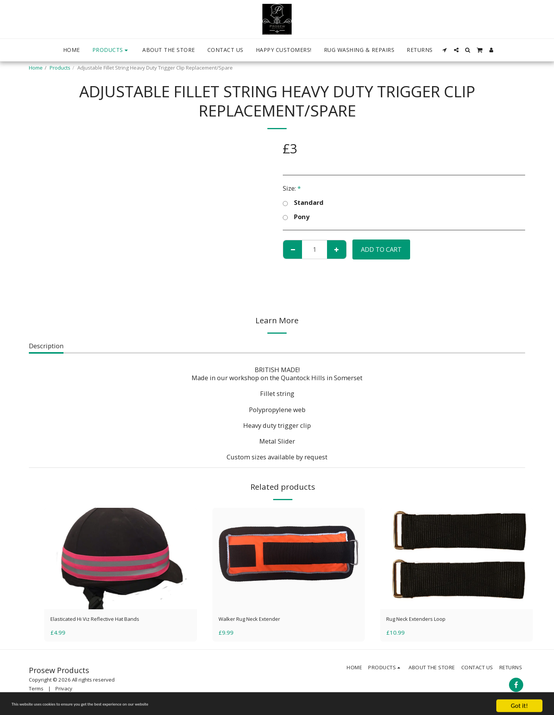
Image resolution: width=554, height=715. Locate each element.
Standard (303, 203)
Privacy (63, 690)
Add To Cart (381, 249)
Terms (36, 690)
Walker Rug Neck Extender (258, 619)
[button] (444, 50)
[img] (120, 558)
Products (60, 67)
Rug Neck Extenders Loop (424, 619)
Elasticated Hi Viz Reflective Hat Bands (107, 619)
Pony (296, 217)
